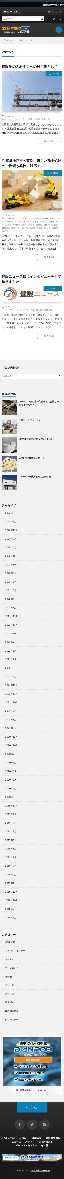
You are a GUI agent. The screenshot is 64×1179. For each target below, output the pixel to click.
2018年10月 (11, 900)
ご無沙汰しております (30, 420)
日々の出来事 (11, 1019)
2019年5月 (10, 848)
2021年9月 (10, 711)
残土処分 (55, 224)
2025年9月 (10, 521)
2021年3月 (10, 728)
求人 (49, 119)
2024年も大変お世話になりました (36, 439)
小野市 (16, 224)
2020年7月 (10, 762)
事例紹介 (55, 172)
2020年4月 (10, 788)
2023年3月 (10, 607)
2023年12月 (11, 556)
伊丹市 (10, 221)
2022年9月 (10, 642)
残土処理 (6, 228)
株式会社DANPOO (40, 1170)
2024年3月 (10, 547)
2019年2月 (10, 874)
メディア (55, 288)
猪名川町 (15, 228)
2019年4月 (10, 857)
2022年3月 (10, 668)
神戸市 (24, 228)
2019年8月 (10, 823)
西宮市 (47, 228)
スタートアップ (22, 310)
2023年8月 (10, 573)
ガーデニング (11, 967)
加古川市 (27, 221)
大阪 (33, 310)
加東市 (35, 221)
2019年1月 (10, 883)
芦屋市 (40, 228)
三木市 (53, 218)
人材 (25, 119)
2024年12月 (11, 530)
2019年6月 (10, 840)
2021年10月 (11, 702)
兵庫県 (18, 221)
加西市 (43, 221)
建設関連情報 (11, 1011)
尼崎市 (24, 224)
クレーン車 (10, 218)
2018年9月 (10, 909)
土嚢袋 (51, 221)
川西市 (31, 224)
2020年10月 (11, 745)
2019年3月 (10, 865)
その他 (56, 73)
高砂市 (5, 231)
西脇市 (55, 228)
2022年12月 (11, 616)
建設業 (37, 119)
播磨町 (39, 224)
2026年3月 (10, 513)
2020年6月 (10, 771)
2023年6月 (10, 581)
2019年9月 (10, 814)
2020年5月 (10, 779)
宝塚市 (8, 224)
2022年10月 (11, 633)
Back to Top (32, 1108)
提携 (43, 119)
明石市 (47, 224)
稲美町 (32, 228)
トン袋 (31, 218)
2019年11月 (11, 805)
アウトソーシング (13, 119)
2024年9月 (10, 538)
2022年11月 (11, 624)
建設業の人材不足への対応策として (30, 66)
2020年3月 (10, 797)
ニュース (9, 985)
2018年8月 (10, 917)
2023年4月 (10, 599)
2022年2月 (10, 676)
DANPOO (9, 310)
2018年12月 (11, 891)
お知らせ (9, 959)
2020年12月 (11, 736)
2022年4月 (10, 659)
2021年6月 (10, 719)
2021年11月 (11, 693)
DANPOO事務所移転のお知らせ (35, 476)
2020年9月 (10, 754)
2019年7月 (10, 831)
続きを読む (49, 141)
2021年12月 (11, 685)
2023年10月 (11, 564)
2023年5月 (10, 590)
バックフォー (42, 218)
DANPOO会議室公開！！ (31, 457)
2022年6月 (10, 650)
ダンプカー (21, 218)
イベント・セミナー (15, 950)
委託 (30, 119)
